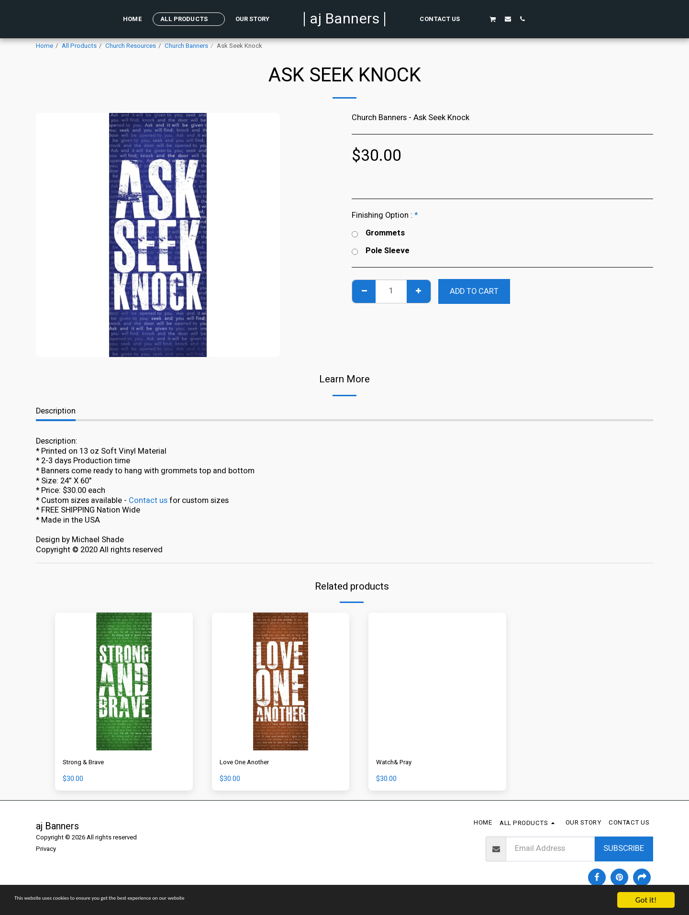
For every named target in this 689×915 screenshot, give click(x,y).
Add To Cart (474, 291)
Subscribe (623, 851)
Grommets (378, 233)
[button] (477, 18)
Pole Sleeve (381, 251)
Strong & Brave (89, 764)
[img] (124, 681)
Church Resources (130, 46)
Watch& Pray (399, 764)
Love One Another (251, 764)
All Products (79, 46)
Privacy (46, 851)
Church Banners (186, 46)
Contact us (148, 500)
